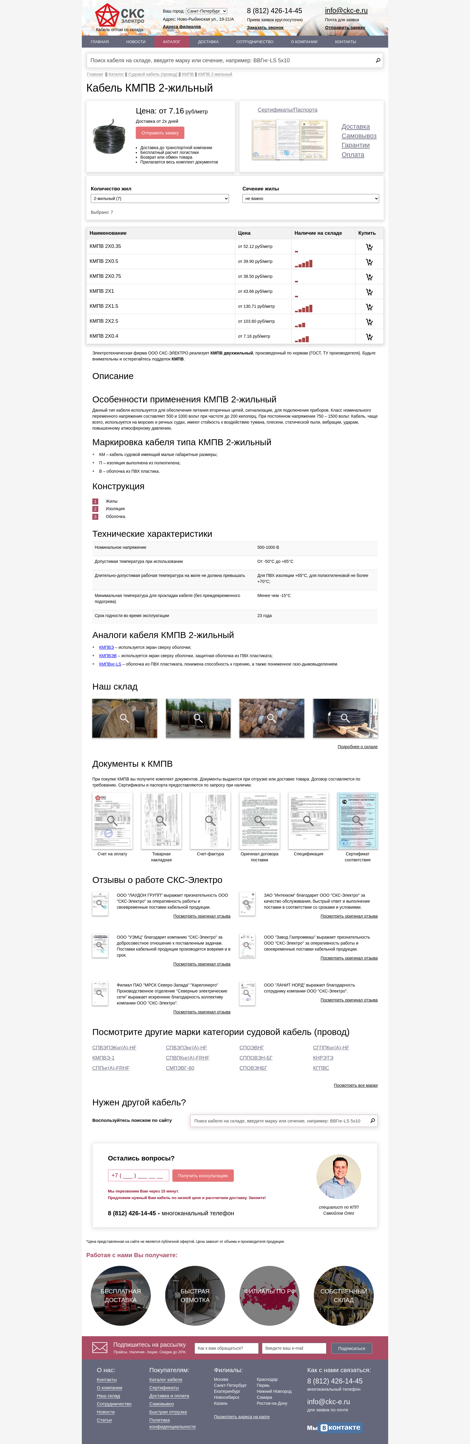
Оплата (353, 154)
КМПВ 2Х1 (102, 291)
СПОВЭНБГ (253, 1068)
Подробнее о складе (358, 746)
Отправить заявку (345, 27)
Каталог (171, 42)
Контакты (345, 42)
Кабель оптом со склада (119, 17)
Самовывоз (359, 136)
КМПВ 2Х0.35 (105, 246)
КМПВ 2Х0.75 (105, 276)
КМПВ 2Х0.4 (104, 336)
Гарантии (356, 145)
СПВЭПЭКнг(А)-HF (114, 1048)
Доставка (208, 42)
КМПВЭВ (108, 655)
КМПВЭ (106, 647)
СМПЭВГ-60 (180, 1068)
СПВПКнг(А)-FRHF (188, 1058)
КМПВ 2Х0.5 (104, 261)
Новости (136, 42)
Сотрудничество (254, 42)
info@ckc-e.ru (346, 10)
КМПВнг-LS (110, 664)
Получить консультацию (203, 1175)
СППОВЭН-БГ (255, 1058)
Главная (100, 42)
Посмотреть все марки (356, 1085)
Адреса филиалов (182, 26)
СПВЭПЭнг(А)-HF (186, 1048)
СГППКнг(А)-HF (331, 1048)
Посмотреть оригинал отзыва (202, 916)
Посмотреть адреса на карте (242, 1416)
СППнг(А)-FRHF (110, 1068)
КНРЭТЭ (323, 1058)
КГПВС (321, 1068)
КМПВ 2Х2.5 (104, 321)
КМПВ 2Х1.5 (104, 306)
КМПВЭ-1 (103, 1058)
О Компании (304, 42)
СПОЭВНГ (251, 1048)
